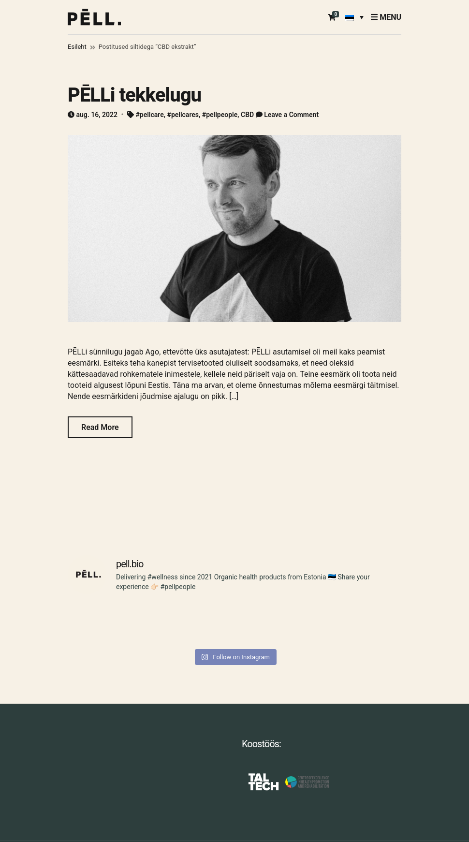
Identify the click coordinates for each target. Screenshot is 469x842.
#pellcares (183, 114)
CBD (247, 114)
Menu (386, 17)
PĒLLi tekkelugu (134, 95)
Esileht (77, 46)
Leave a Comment (291, 114)
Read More (100, 427)
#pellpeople (219, 114)
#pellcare (149, 114)
